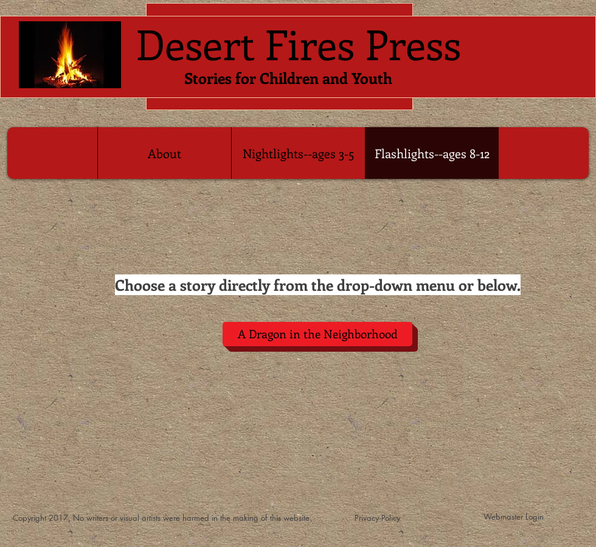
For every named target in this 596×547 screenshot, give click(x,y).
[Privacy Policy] (377, 518)
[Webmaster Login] (513, 516)
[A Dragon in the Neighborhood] (317, 334)
